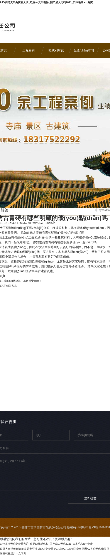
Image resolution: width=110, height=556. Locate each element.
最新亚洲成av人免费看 (40, 548)
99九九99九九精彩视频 (67, 548)
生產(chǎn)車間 (84, 50)
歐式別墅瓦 (56, 50)
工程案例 (28, 50)
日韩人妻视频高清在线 (13, 548)
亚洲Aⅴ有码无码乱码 (94, 548)
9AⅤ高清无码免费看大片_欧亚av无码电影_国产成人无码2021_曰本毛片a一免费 (46, 2)
